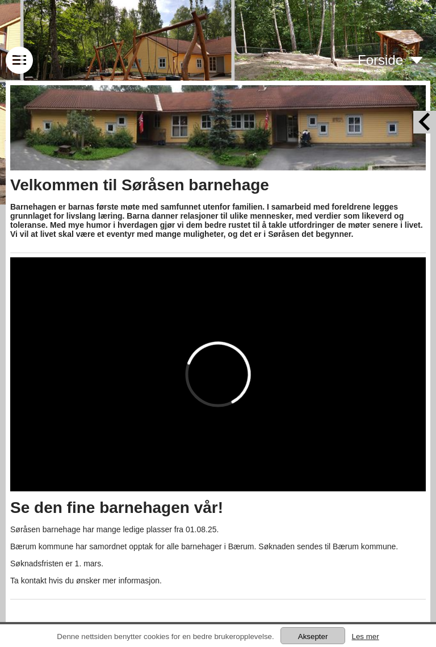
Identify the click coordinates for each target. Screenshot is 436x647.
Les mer (365, 636)
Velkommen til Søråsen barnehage (139, 185)
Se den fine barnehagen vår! (116, 507)
